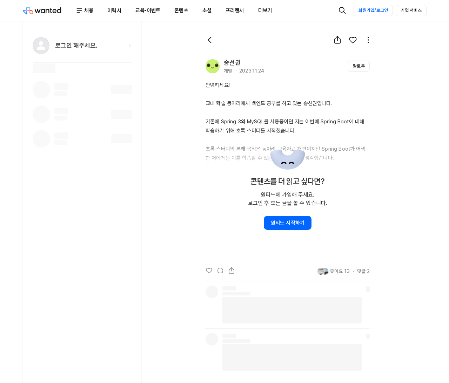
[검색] (342, 10)
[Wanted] (49, 10)
